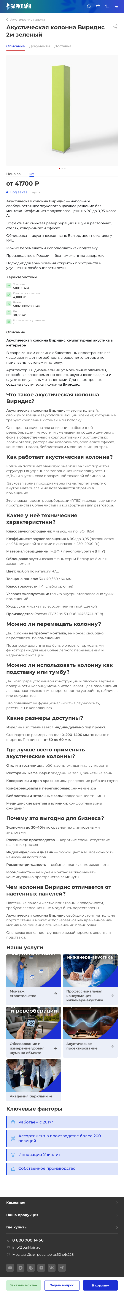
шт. (31, 174)
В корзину (100, 1285)
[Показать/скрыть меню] (116, 6)
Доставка (62, 46)
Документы (39, 46)
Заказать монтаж (23, 1285)
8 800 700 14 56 (24, 1240)
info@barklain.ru (23, 1247)
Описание (15, 46)
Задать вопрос (62, 1285)
